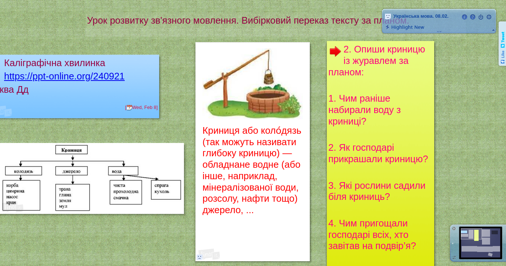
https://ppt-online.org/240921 (64, 76)
